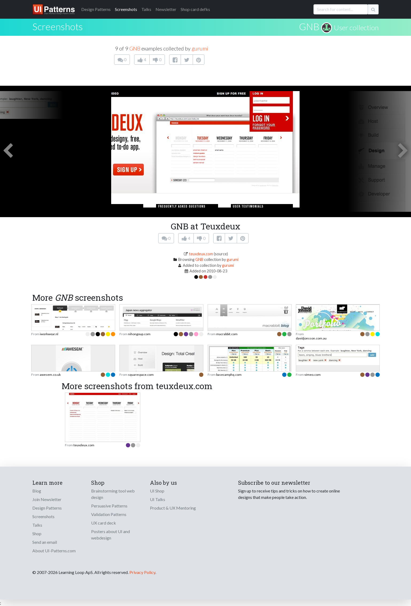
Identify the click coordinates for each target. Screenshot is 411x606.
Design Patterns (47, 507)
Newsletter (166, 9)
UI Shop (157, 490)
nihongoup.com (139, 334)
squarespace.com (141, 375)
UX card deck (103, 522)
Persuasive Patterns (109, 505)
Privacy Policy (142, 572)
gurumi (200, 48)
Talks (146, 9)
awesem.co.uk (50, 375)
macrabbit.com (227, 334)
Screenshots (126, 9)
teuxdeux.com (201, 254)
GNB (309, 26)
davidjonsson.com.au (311, 338)
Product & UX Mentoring (173, 507)
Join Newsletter (46, 499)
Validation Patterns (108, 514)
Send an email (44, 542)
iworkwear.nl (49, 334)
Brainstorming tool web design (113, 494)
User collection (356, 27)
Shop (36, 533)
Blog (36, 490)
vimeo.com (312, 375)
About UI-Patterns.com (54, 550)
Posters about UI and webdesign (110, 534)
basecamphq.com (229, 375)
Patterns (96, 9)
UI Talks (157, 499)
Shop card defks (195, 9)
